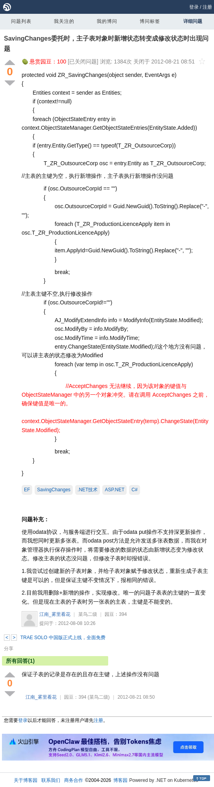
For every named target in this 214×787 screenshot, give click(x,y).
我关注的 (64, 21)
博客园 (120, 780)
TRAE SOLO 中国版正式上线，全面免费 (62, 637)
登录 (194, 7)
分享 (8, 648)
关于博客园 (25, 780)
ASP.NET (114, 489)
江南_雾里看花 (54, 614)
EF (27, 489)
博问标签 (150, 21)
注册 (207, 7)
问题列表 (21, 21)
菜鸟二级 (87, 614)
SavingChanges (53, 489)
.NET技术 (87, 489)
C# (134, 489)
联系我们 (50, 780)
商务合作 (73, 780)
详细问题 (192, 21)
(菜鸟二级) (99, 697)
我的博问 (107, 21)
